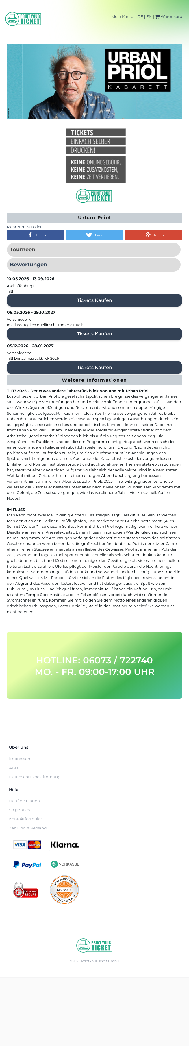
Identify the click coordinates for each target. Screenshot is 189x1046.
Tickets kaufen (94, 300)
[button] (35, 235)
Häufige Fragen (24, 800)
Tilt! (10, 291)
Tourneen (22, 249)
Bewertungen (28, 264)
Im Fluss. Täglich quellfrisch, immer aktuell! (45, 325)
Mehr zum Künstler (24, 227)
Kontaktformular (25, 818)
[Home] (23, 19)
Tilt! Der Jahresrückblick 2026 (33, 358)
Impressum (20, 758)
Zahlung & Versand (28, 828)
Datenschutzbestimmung (34, 776)
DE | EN (145, 16)
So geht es (19, 809)
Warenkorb (168, 16)
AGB (13, 767)
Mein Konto (122, 16)
